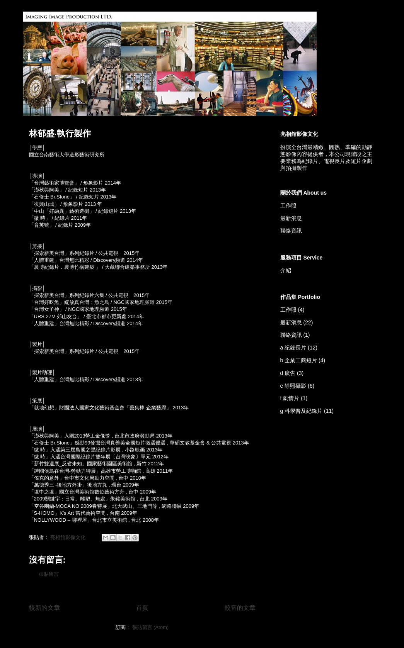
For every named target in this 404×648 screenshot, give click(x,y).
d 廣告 (288, 373)
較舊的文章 (240, 607)
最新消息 (291, 218)
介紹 (285, 270)
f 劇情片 (290, 398)
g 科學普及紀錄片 (301, 411)
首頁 (142, 607)
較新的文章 (44, 607)
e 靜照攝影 (293, 386)
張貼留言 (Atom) (150, 627)
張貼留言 (49, 574)
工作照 (288, 205)
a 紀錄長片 (293, 347)
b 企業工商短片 (298, 360)
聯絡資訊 (291, 230)
